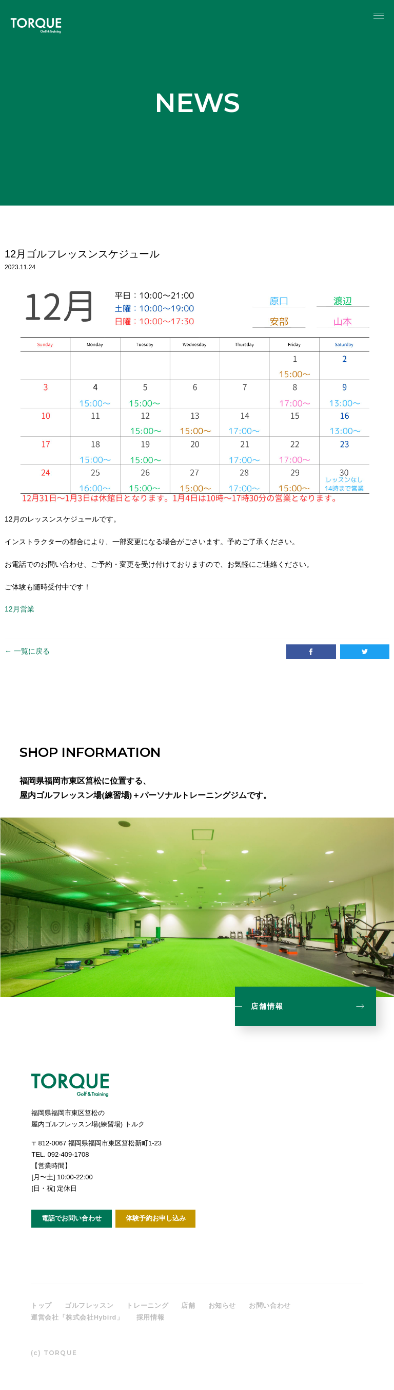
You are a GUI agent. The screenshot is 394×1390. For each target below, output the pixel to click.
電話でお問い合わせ (72, 1218)
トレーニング (148, 1305)
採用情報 (151, 1317)
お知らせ (222, 1305)
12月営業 (19, 609)
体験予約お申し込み (156, 1218)
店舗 (188, 1305)
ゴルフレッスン (89, 1305)
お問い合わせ (270, 1305)
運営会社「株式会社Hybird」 (77, 1317)
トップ (41, 1305)
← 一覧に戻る (27, 651)
